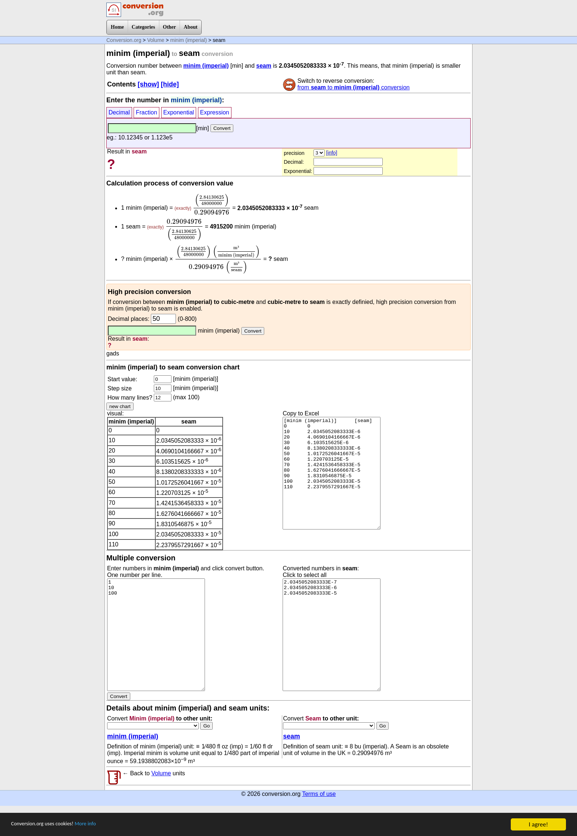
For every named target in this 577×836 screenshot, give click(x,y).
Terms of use (319, 794)
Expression (214, 112)
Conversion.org (123, 40)
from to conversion (353, 87)
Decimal (119, 112)
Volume (155, 40)
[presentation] (212, 204)
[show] (148, 84)
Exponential (178, 112)
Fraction (146, 112)
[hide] (170, 84)
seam (263, 66)
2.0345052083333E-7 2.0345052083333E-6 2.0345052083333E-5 (331, 634)
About (190, 27)
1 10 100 (156, 634)
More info (98, 825)
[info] (331, 153)
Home (117, 27)
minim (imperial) (188, 40)
